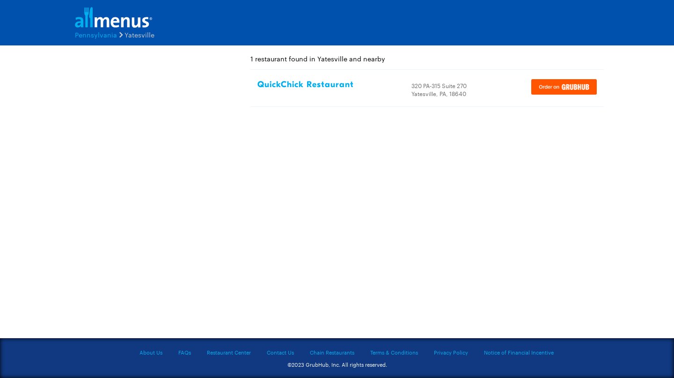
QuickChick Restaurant (305, 84)
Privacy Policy (451, 352)
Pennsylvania (96, 34)
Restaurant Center (229, 352)
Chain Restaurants (332, 352)
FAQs (184, 352)
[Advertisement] (126, 195)
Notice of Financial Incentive (519, 352)
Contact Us (280, 352)
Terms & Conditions (394, 352)
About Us (150, 352)
